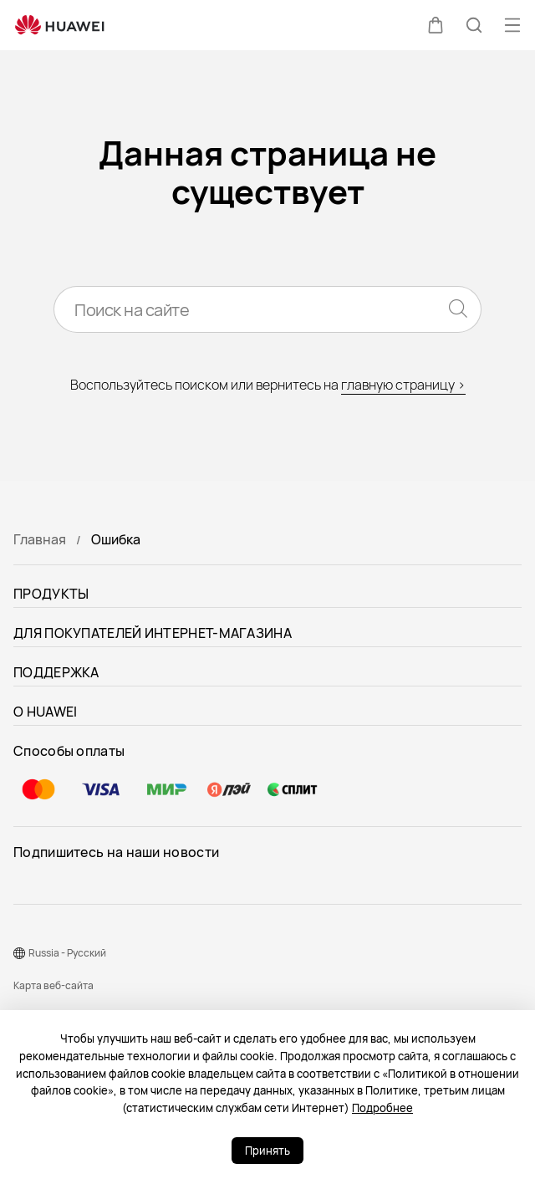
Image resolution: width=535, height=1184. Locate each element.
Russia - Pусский (67, 953)
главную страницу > (403, 384)
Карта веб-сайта (53, 985)
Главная (39, 539)
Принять (267, 1150)
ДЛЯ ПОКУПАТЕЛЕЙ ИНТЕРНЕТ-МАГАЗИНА (152, 633)
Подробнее (382, 1107)
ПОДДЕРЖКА (56, 672)
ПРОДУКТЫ (51, 593)
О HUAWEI (45, 711)
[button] (435, 25)
